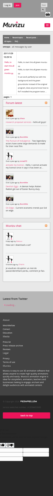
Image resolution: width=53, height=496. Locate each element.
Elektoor (19, 241)
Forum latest (14, 103)
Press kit (7, 342)
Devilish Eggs (12, 186)
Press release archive (13, 345)
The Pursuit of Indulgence (18, 140)
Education (7, 332)
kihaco (22, 118)
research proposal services (19, 122)
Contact (6, 329)
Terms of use (9, 362)
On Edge (10, 207)
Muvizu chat (13, 225)
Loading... (9, 305)
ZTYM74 (21, 265)
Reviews (6, 349)
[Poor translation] (10, 445)
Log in (8, 5)
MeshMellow (9, 325)
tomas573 (23, 161)
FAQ (16, 41)
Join (17, 5)
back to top (26, 415)
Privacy (6, 358)
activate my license (15, 165)
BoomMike (24, 137)
